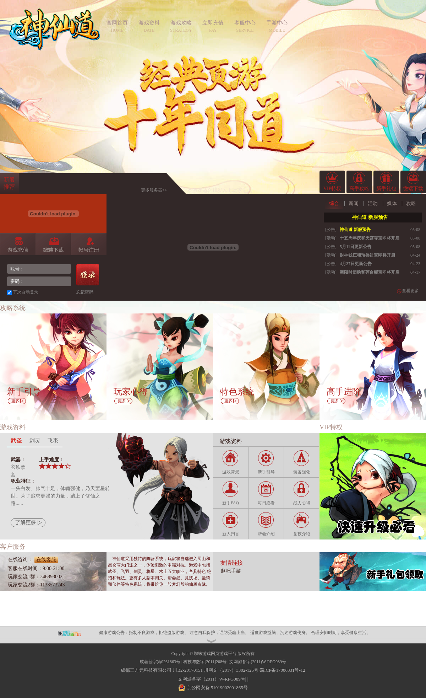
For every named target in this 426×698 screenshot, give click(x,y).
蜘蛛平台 (73, 632)
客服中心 (245, 23)
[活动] (331, 238)
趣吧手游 (231, 571)
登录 (87, 274)
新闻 (354, 203)
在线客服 (46, 559)
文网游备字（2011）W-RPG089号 (211, 679)
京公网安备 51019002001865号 (216, 687)
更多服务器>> (154, 190)
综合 (334, 203)
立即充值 (213, 23)
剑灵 (34, 440)
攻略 (411, 203)
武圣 (16, 440)
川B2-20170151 (188, 670)
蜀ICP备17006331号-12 (282, 670)
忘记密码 (84, 292)
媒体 (392, 203)
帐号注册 (88, 244)
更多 (17, 401)
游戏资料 (149, 23)
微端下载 (53, 244)
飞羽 (53, 440)
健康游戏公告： (114, 632)
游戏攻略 (181, 23)
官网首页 (117, 23)
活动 (373, 203)
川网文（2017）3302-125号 (231, 670)
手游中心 (277, 23)
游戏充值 (17, 244)
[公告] (331, 229)
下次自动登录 (25, 292)
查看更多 (410, 290)
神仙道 (54, 34)
